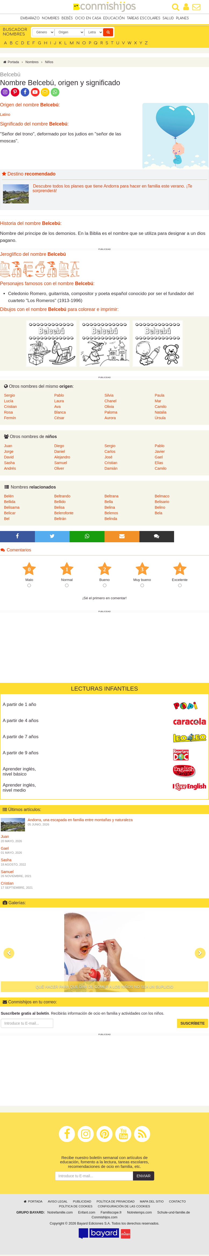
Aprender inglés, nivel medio (19, 789)
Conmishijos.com (104, 1219)
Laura (59, 402)
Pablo (59, 396)
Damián (110, 470)
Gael (159, 458)
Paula (159, 396)
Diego (59, 447)
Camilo (161, 408)
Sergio (9, 396)
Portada (11, 63)
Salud (168, 18)
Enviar (143, 1177)
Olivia (109, 408)
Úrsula (160, 419)
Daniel (59, 453)
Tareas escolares (143, 18)
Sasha (9, 464)
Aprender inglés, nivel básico (19, 773)
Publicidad (82, 1202)
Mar (158, 402)
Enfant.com (86, 1214)
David (9, 458)
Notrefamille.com (60, 1214)
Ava (57, 408)
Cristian (10, 408)
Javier (160, 453)
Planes (182, 18)
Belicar (10, 514)
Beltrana (111, 497)
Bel (6, 520)
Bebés (67, 18)
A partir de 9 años (20, 754)
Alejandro (62, 458)
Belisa (59, 509)
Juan (8, 447)
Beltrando (62, 497)
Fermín (10, 419)
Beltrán (60, 520)
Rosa (8, 413)
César (59, 419)
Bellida (9, 503)
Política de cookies (75, 1207)
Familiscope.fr (111, 1214)
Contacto (177, 1202)
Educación (114, 18)
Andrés (10, 470)
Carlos (109, 453)
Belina (109, 509)
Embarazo (30, 18)
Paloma (110, 413)
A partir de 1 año (19, 705)
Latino (5, 116)
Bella (108, 503)
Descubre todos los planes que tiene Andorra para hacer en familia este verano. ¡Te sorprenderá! (112, 190)
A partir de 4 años (20, 721)
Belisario (162, 503)
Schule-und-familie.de (173, 1214)
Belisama (12, 509)
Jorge (8, 453)
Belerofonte (64, 514)
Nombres (50, 18)
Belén (9, 497)
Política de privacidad (115, 1202)
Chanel (110, 402)
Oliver (59, 470)
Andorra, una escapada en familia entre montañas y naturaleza (80, 821)
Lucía (8, 402)
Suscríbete (193, 1024)
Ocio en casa (88, 18)
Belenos (111, 514)
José (108, 458)
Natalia (161, 413)
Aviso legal (57, 1202)
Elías (159, 464)
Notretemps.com (139, 1214)
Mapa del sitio (152, 1202)
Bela (158, 514)
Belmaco (162, 497)
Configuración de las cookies (124, 1207)
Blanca (60, 413)
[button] (8, 954)
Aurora (110, 419)
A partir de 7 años (20, 738)
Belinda (110, 520)
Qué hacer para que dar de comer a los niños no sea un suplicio (104, 988)
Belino (160, 509)
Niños (49, 63)
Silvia (108, 396)
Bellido (60, 503)
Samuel (60, 464)
